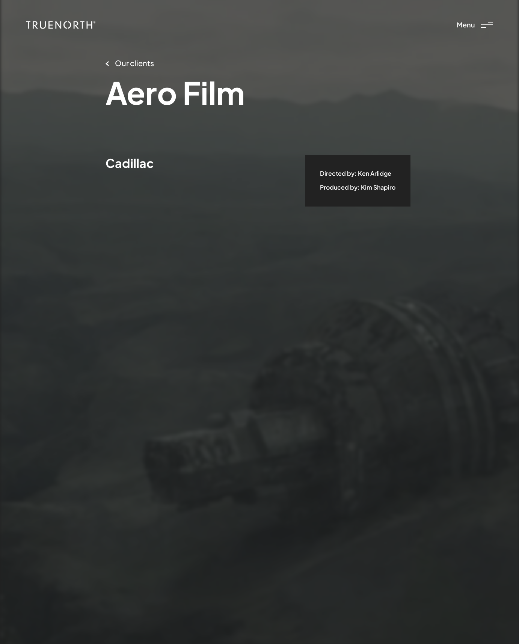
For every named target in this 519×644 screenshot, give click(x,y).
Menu (475, 24)
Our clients (130, 63)
